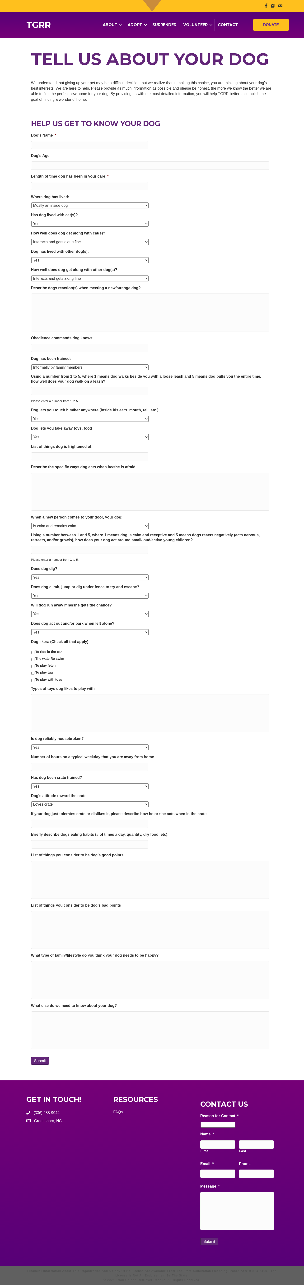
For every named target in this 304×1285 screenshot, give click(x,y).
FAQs (118, 1112)
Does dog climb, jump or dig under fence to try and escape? (85, 587)
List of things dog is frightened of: (62, 447)
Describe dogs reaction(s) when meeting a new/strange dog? (86, 288)
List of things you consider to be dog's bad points (76, 905)
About (110, 25)
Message (210, 1186)
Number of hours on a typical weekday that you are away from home (92, 757)
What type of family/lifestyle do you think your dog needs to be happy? (95, 955)
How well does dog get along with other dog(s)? (74, 270)
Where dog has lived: (50, 197)
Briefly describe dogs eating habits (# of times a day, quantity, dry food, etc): (100, 834)
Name (207, 1134)
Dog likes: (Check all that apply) (60, 642)
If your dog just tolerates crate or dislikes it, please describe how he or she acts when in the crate (119, 814)
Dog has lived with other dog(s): (60, 251)
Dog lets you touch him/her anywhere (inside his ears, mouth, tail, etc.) (95, 410)
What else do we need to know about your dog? (74, 1006)
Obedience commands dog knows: (62, 338)
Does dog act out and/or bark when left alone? (72, 623)
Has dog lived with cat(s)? (54, 215)
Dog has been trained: (51, 359)
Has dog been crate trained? (56, 778)
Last (242, 1151)
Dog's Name (43, 135)
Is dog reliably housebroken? (57, 739)
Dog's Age (40, 156)
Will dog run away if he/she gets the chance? (71, 605)
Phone (245, 1164)
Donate (271, 24)
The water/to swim (49, 659)
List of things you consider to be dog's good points (77, 855)
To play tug (44, 672)
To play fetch (45, 665)
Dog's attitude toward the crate (59, 796)
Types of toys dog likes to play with (63, 689)
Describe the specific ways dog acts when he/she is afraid (83, 467)
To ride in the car (48, 652)
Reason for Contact (219, 1116)
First (204, 1151)
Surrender (164, 25)
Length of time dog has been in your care (70, 176)
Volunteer (195, 25)
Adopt (135, 25)
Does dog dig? (44, 569)
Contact (228, 25)
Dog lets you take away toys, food (61, 428)
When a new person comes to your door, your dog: (77, 517)
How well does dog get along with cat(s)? (68, 233)
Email (207, 1164)
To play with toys (48, 679)
